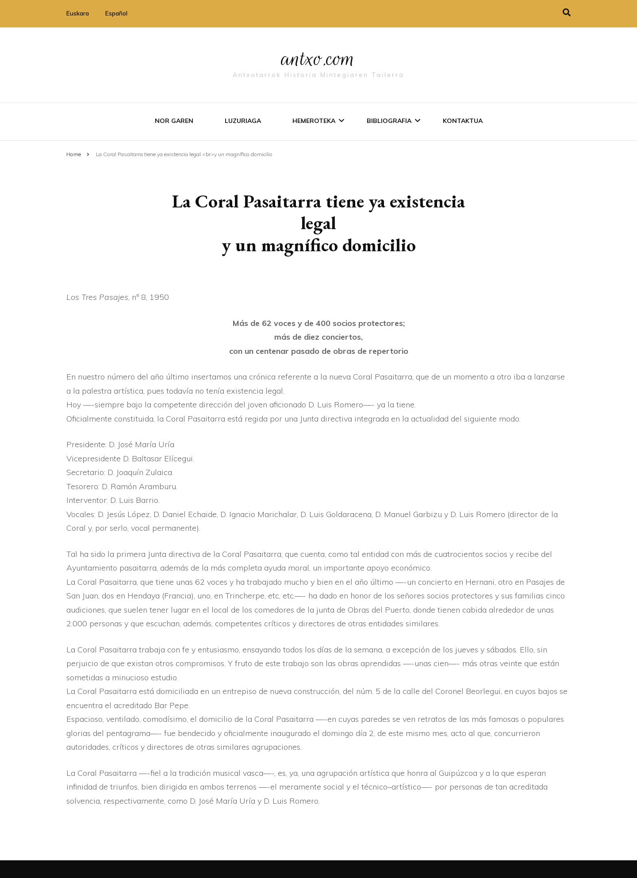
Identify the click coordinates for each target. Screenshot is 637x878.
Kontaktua (463, 121)
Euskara (77, 13)
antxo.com (318, 58)
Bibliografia (389, 121)
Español (116, 13)
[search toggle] (567, 12)
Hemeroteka (313, 121)
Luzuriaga (243, 121)
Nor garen (174, 121)
